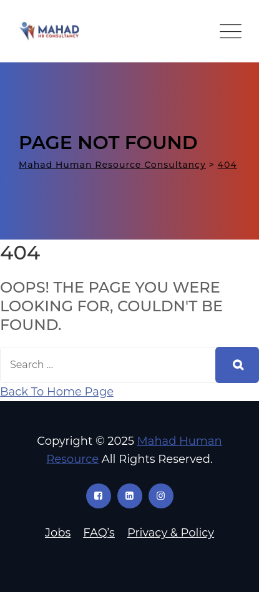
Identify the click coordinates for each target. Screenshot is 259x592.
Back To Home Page (57, 392)
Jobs (58, 533)
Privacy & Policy (170, 533)
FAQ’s (99, 533)
